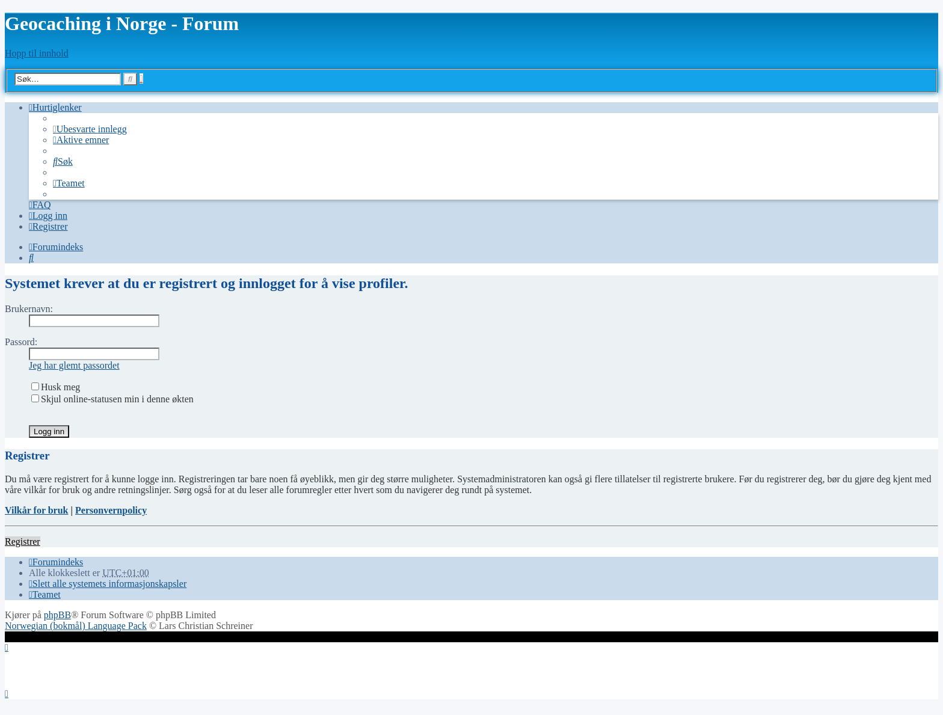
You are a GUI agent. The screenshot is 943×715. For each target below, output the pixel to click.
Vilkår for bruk (37, 510)
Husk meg (55, 387)
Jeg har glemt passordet (74, 365)
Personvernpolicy (111, 510)
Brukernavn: (29, 309)
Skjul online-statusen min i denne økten (112, 399)
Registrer (22, 541)
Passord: (21, 342)
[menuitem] (90, 129)
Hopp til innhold (37, 53)
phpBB (57, 615)
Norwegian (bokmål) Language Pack (76, 626)
